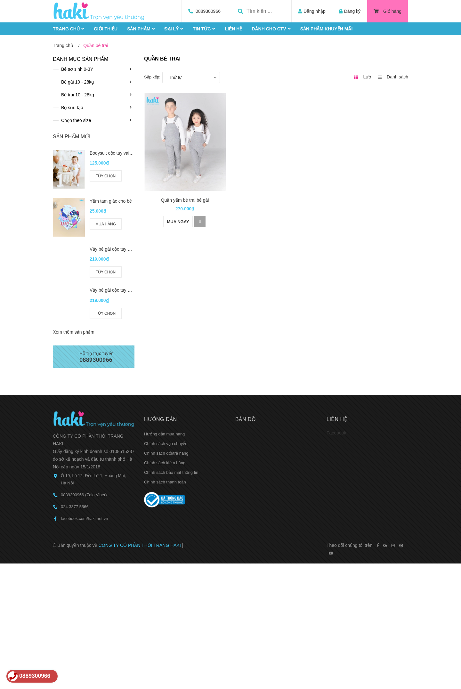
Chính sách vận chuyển (165, 443)
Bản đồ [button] (245, 419)
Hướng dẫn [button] (160, 419)
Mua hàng (105, 224)
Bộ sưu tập (72, 107)
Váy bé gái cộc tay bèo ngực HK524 (125, 290)
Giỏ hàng (387, 11)
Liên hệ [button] (337, 419)
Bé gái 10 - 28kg (77, 82)
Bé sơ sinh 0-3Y (77, 69)
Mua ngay (178, 221)
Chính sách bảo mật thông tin (171, 472)
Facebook (336, 432)
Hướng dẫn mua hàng (164, 434)
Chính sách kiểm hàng (164, 462)
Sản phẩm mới (71, 136)
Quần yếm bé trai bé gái (185, 200)
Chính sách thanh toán (165, 482)
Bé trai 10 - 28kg (77, 94)
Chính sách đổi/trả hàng (166, 453)
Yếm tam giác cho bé (111, 201)
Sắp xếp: (152, 77)
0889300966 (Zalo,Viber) (84, 494)
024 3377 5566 (75, 506)
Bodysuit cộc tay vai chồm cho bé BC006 (130, 153)
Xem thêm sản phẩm (73, 332)
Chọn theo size (76, 120)
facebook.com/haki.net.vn (84, 518)
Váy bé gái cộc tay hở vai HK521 (122, 249)
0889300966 (208, 11)
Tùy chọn (106, 176)
